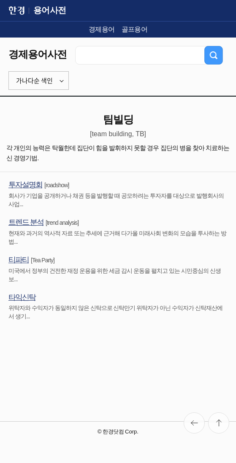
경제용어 (102, 29)
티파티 (18, 260)
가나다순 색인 (34, 80)
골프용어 (135, 29)
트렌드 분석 (25, 222)
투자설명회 (25, 184)
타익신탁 (21, 297)
